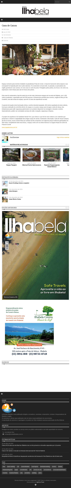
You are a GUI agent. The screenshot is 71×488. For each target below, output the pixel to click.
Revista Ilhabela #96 (10, 297)
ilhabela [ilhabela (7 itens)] (60, 466)
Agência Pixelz (40, 482)
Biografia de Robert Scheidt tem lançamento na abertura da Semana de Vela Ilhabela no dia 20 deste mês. (32, 456)
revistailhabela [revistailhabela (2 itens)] (23, 469)
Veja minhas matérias (63, 137)
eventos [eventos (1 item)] (54, 466)
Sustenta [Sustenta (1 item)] (5, 473)
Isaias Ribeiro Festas (15, 199)
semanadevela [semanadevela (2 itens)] (47, 469)
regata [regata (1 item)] (16, 469)
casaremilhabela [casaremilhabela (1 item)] (25, 466)
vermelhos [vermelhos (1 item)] (27, 473)
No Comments (7, 35)
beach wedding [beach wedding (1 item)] (11, 466)
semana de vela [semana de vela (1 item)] (38, 469)
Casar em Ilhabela (8, 37)
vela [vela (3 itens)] (21, 473)
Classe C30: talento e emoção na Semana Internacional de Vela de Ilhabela (23, 451)
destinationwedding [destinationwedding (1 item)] (45, 466)
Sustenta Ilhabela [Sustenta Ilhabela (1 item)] (13, 473)
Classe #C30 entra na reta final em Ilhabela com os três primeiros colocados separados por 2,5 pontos (31, 445)
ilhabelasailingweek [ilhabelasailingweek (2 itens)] (7, 469)
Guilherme (5, 40)
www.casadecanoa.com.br (9, 127)
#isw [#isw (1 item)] (4, 466)
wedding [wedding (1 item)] (34, 473)
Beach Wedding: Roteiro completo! (19, 183)
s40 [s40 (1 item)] (30, 469)
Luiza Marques (13, 191)
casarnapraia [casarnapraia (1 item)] (35, 466)
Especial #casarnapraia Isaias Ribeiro (52, 166)
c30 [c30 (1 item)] (18, 466)
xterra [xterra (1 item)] (40, 473)
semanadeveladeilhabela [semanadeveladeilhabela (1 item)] (59, 469)
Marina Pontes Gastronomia (31, 165)
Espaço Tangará (11, 165)
